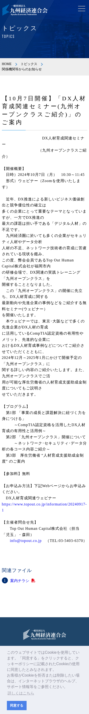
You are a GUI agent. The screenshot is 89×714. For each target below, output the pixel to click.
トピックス (29, 64)
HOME (7, 64)
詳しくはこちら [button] (21, 693)
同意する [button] (16, 705)
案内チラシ (19, 581)
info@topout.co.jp (26, 541)
